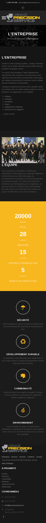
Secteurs (22, 457)
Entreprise (6, 457)
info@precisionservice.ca (30, 2)
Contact (39, 457)
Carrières (31, 457)
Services (14, 457)
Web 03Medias (7, 463)
